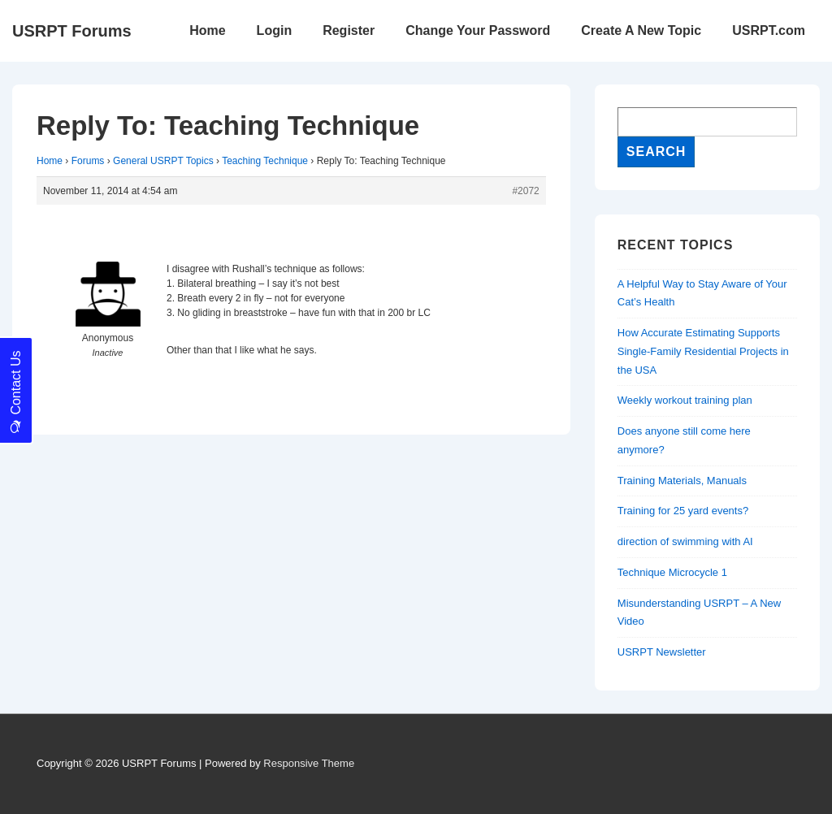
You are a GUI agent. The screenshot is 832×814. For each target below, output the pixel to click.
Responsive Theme (308, 763)
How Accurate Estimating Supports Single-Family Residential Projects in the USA (703, 351)
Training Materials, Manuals (682, 480)
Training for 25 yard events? (683, 510)
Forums (88, 161)
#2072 (525, 191)
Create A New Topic (641, 30)
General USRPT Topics (163, 161)
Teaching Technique (265, 161)
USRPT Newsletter (662, 652)
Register (349, 30)
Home (207, 30)
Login (274, 30)
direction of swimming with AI (685, 541)
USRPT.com (768, 30)
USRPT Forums (72, 31)
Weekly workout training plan (685, 400)
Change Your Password (477, 30)
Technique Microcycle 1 (672, 572)
